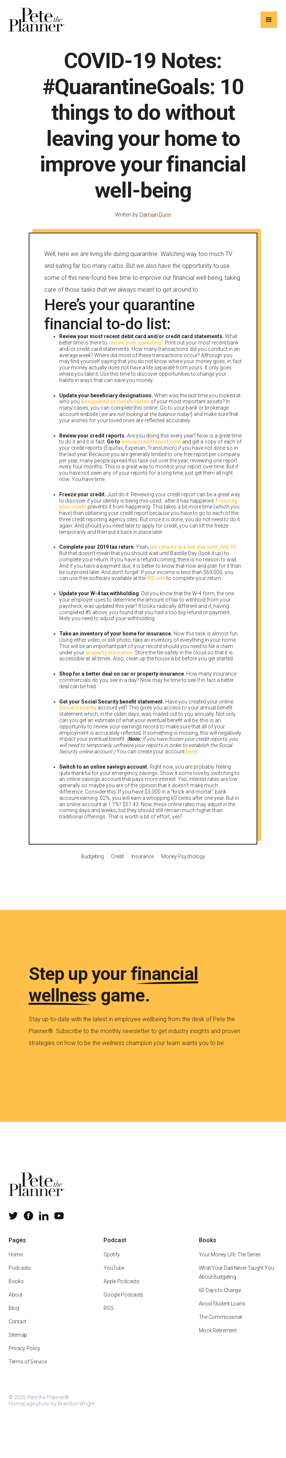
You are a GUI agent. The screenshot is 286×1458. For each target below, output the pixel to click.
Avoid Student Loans (222, 1311)
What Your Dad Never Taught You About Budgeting (236, 1280)
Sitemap (18, 1343)
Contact (17, 1329)
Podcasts (20, 1276)
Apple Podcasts (121, 1289)
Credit (117, 864)
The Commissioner (221, 1325)
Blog (14, 1316)
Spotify (112, 1262)
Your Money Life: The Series (230, 1262)
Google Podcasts (123, 1302)
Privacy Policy (24, 1356)
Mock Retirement (218, 1338)
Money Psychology (183, 864)
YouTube (114, 1276)
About (15, 1302)
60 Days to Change (220, 1298)
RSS (108, 1316)
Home (16, 1262)
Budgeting (92, 864)
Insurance (142, 864)
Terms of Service (28, 1369)
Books (16, 1289)
